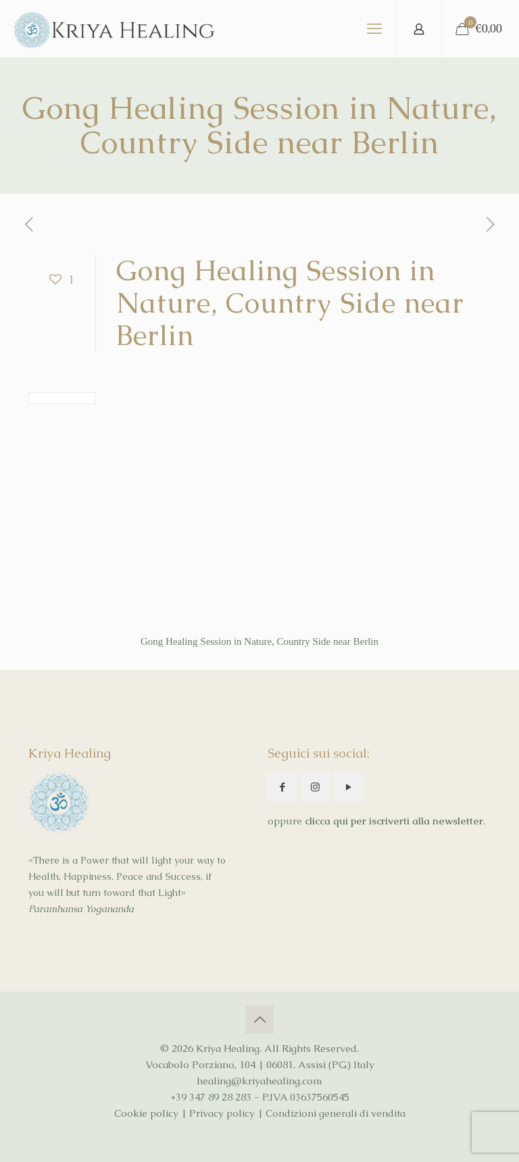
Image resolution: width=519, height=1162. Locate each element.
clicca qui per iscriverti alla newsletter (394, 820)
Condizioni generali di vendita (335, 1113)
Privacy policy (222, 1113)
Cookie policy (146, 1113)
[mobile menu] (374, 29)
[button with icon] (282, 786)
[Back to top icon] (259, 1019)
